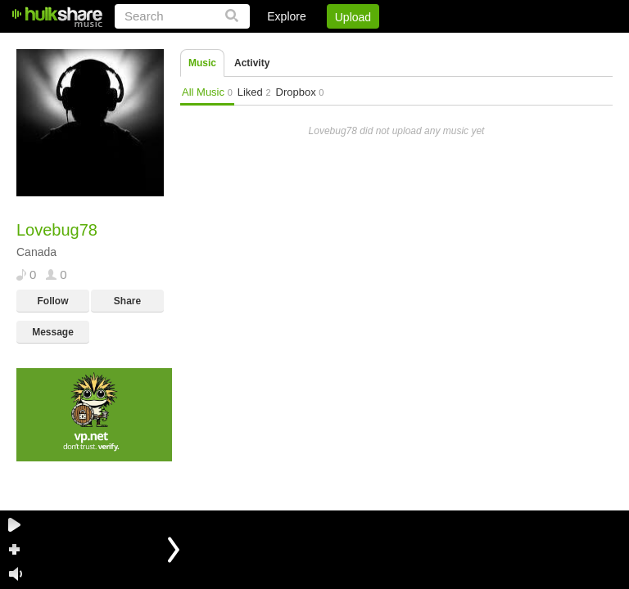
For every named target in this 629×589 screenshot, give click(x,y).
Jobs (390, 45)
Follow (53, 301)
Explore (286, 16)
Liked (254, 92)
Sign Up (333, 45)
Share (127, 301)
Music (202, 63)
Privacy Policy (521, 45)
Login (274, 45)
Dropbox (300, 92)
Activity (251, 63)
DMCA (444, 45)
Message (53, 332)
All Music (207, 92)
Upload (353, 17)
